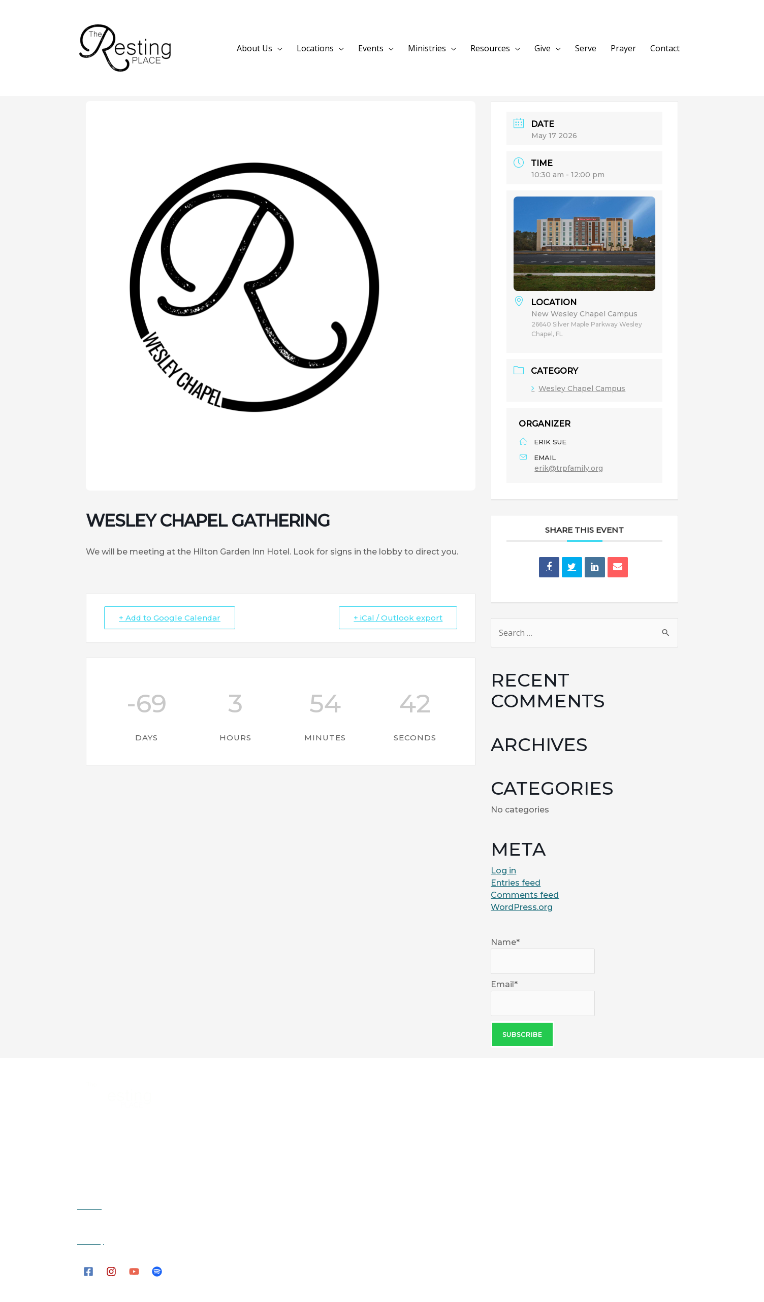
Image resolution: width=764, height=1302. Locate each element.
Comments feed (525, 895)
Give (564, 48)
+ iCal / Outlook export (398, 618)
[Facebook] (88, 1270)
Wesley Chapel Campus (578, 388)
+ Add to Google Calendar (170, 618)
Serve (601, 48)
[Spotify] (157, 1270)
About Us (306, 48)
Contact (668, 48)
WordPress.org (522, 907)
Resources (517, 48)
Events (410, 48)
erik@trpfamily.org (568, 468)
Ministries (460, 48)
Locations (360, 48)
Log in (503, 870)
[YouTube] (134, 1270)
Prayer (632, 48)
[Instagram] (111, 1270)
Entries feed (515, 883)
